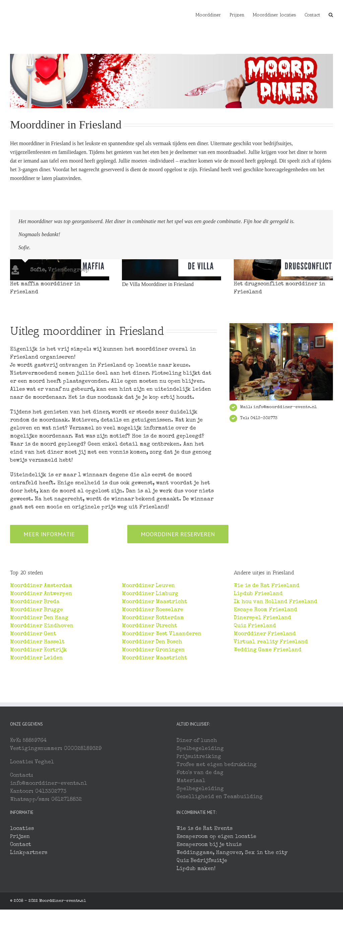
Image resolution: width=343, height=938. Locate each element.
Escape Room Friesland (265, 677)
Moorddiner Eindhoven (41, 693)
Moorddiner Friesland (265, 701)
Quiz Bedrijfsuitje (202, 928)
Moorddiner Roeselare (152, 677)
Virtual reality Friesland (271, 709)
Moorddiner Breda (35, 669)
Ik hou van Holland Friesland (275, 669)
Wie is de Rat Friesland (266, 653)
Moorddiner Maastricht (154, 669)
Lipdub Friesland (258, 661)
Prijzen (20, 904)
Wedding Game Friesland (267, 717)
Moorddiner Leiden (36, 725)
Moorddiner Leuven (148, 653)
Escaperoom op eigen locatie (216, 904)
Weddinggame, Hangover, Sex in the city (232, 920)
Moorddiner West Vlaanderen (161, 701)
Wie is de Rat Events (204, 896)
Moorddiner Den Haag (39, 685)
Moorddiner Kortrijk (38, 717)
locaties (22, 896)
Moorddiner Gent (33, 701)
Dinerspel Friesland (262, 685)
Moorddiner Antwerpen (41, 661)
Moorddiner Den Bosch (152, 709)
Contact (20, 912)
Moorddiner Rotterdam (153, 685)
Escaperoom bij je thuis (209, 912)
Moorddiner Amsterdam (41, 653)
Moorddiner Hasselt (37, 709)
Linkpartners (28, 920)
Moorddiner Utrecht (149, 693)
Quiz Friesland (255, 693)
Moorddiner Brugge (36, 677)
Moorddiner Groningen (153, 717)
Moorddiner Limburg (150, 661)
